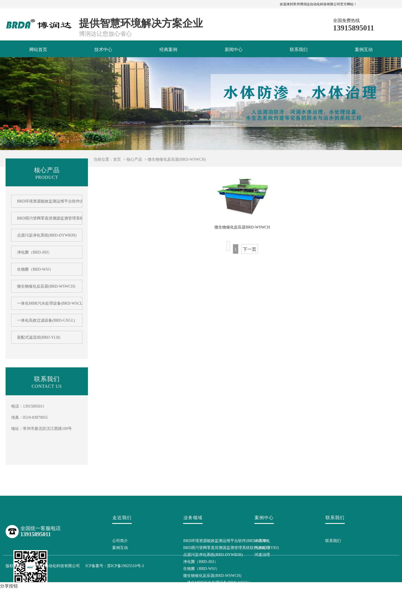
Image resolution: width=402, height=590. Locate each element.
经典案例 (168, 49)
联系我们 (299, 49)
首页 (117, 159)
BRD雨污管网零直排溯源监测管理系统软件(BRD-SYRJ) (46, 218)
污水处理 (262, 548)
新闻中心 (234, 49)
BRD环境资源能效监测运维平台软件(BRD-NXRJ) (46, 201)
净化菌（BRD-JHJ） (34, 252)
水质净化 (262, 541)
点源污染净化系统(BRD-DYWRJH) (46, 235)
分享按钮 (9, 586)
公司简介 (120, 541)
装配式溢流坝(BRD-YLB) (38, 337)
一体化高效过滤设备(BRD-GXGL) (46, 320)
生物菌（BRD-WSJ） (35, 269)
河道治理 (262, 555)
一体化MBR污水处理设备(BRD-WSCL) (46, 303)
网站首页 (38, 49)
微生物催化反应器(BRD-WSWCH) (177, 159)
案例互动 (364, 49)
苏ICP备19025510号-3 (125, 566)
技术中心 (103, 49)
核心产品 (134, 159)
